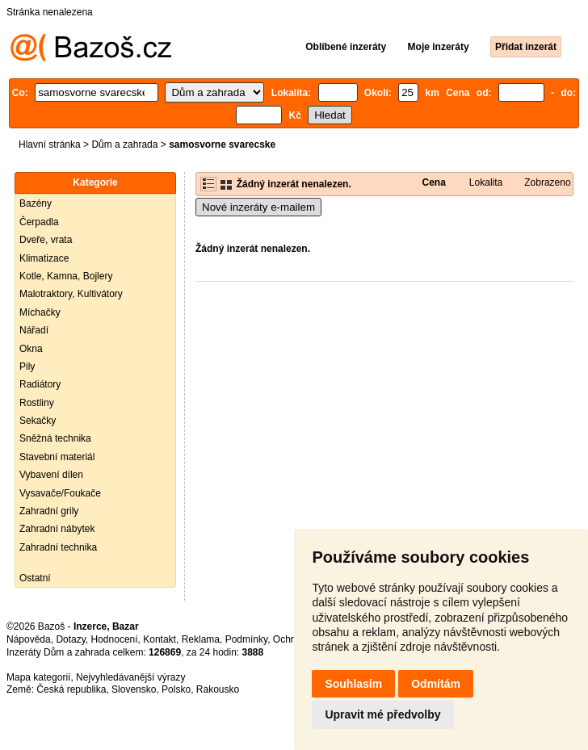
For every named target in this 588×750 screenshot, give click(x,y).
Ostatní (35, 578)
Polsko (176, 689)
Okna (31, 348)
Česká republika (71, 689)
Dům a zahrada (124, 144)
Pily (27, 366)
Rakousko (217, 689)
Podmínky (246, 639)
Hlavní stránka (50, 144)
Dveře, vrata (45, 239)
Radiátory (40, 384)
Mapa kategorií (38, 677)
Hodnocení (114, 639)
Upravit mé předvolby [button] (382, 714)
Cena (433, 182)
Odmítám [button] (435, 683)
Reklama (201, 639)
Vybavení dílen (51, 474)
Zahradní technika (58, 547)
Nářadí (33, 330)
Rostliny (36, 403)
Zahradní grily (48, 511)
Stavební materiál (56, 457)
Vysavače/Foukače (60, 493)
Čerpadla (39, 222)
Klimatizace (44, 258)
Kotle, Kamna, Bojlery (65, 276)
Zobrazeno (547, 182)
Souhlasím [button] (353, 683)
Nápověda (28, 639)
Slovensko (133, 689)
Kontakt (159, 639)
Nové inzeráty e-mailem (258, 207)
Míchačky (40, 312)
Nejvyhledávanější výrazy (130, 677)
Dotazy (70, 639)
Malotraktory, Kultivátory (71, 294)
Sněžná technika (55, 438)
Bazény (35, 203)
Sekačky (37, 420)
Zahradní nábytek (56, 528)
